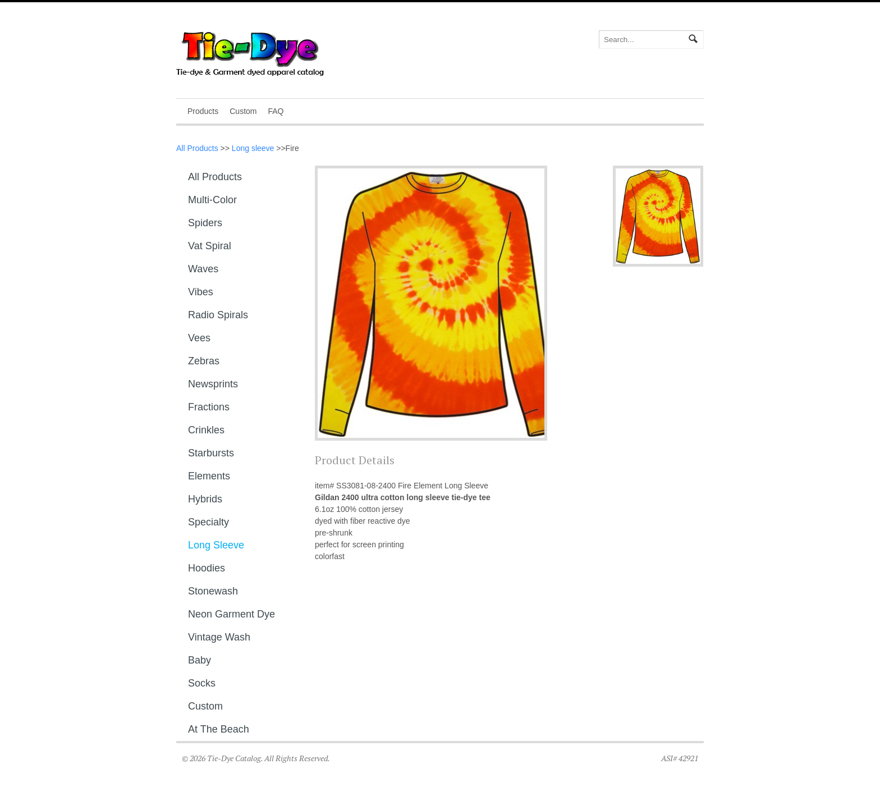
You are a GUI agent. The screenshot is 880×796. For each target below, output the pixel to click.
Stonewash (213, 591)
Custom (243, 111)
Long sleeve (253, 148)
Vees (199, 338)
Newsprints (213, 384)
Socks (202, 683)
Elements (209, 476)
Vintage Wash (219, 637)
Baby (199, 660)
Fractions (209, 407)
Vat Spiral (209, 245)
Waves (203, 269)
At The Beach (218, 729)
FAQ (275, 111)
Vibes (200, 292)
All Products (197, 148)
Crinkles (206, 430)
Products (202, 111)
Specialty (208, 522)
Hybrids (205, 499)
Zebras (203, 361)
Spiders (205, 222)
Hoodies (206, 568)
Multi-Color (212, 199)
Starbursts (211, 453)
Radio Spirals (218, 315)
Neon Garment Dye (231, 614)
